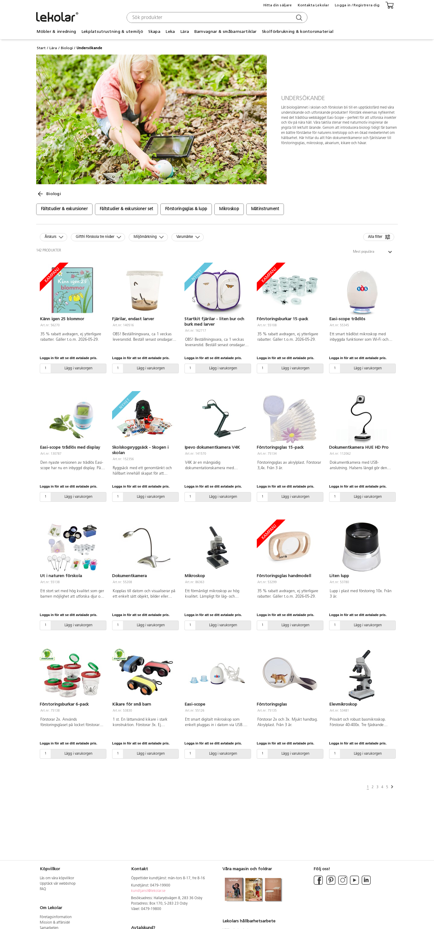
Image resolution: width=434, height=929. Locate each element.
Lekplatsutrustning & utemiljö (112, 31)
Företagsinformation (56, 917)
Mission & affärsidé (55, 922)
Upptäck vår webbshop (58, 884)
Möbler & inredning (56, 31)
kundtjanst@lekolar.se (148, 891)
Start (41, 48)
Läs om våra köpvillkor (57, 878)
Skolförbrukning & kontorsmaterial (297, 31)
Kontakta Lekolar (313, 5)
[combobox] (216, 17)
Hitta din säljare (277, 5)
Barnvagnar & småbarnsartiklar (225, 31)
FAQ (43, 889)
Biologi (67, 48)
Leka (170, 31)
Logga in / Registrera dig (357, 5)
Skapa (154, 31)
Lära (184, 31)
